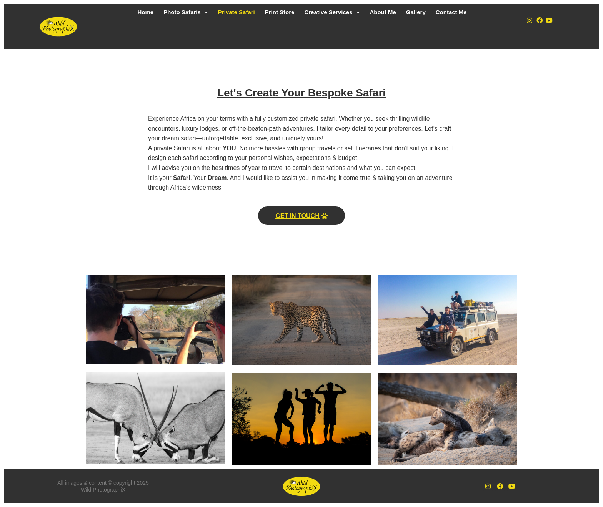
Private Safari (236, 12)
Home (145, 12)
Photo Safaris (185, 12)
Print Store (280, 12)
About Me (383, 12)
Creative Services (332, 12)
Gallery (416, 12)
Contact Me (451, 12)
